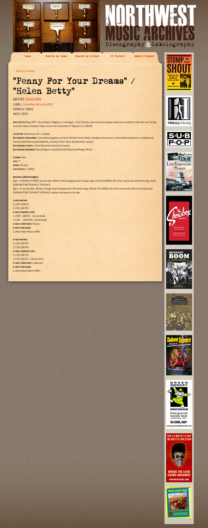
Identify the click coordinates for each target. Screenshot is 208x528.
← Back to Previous (24, 70)
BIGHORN (33, 99)
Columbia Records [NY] (38, 104)
